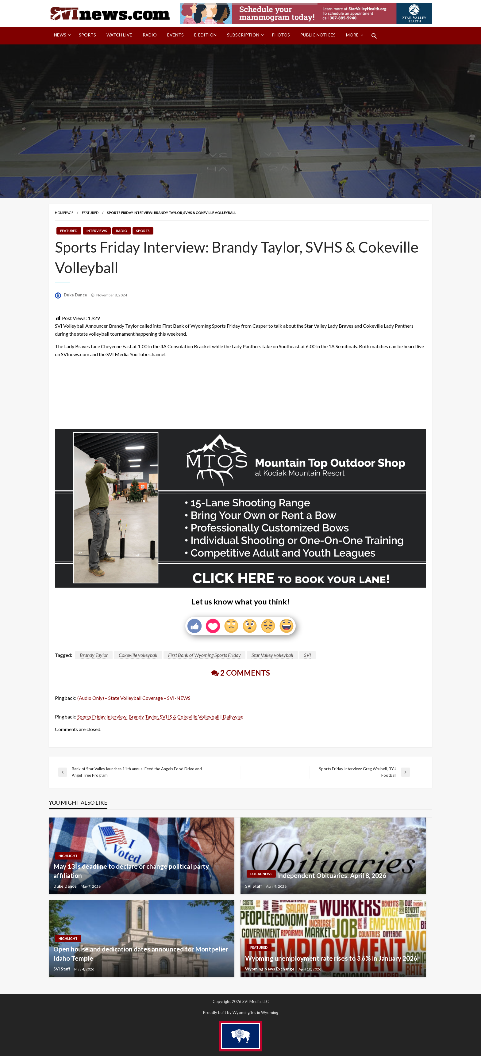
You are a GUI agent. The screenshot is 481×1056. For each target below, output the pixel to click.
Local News (261, 874)
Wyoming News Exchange (270, 968)
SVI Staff (254, 886)
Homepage (64, 213)
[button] (374, 35)
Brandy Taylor (94, 655)
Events (175, 34)
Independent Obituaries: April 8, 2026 (331, 875)
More (352, 34)
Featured (90, 213)
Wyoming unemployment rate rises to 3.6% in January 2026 (331, 958)
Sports (87, 34)
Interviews (97, 231)
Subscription (243, 34)
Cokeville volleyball (138, 655)
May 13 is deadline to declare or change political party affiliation (131, 870)
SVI (307, 655)
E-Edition (205, 34)
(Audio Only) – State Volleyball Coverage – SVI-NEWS (133, 698)
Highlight (68, 856)
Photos (281, 34)
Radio (150, 34)
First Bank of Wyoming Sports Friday (204, 655)
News (60, 34)
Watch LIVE (119, 34)
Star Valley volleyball (272, 655)
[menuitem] (61, 35)
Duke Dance (76, 294)
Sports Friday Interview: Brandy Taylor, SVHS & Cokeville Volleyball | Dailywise (160, 716)
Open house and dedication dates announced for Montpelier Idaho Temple (140, 953)
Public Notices (318, 34)
